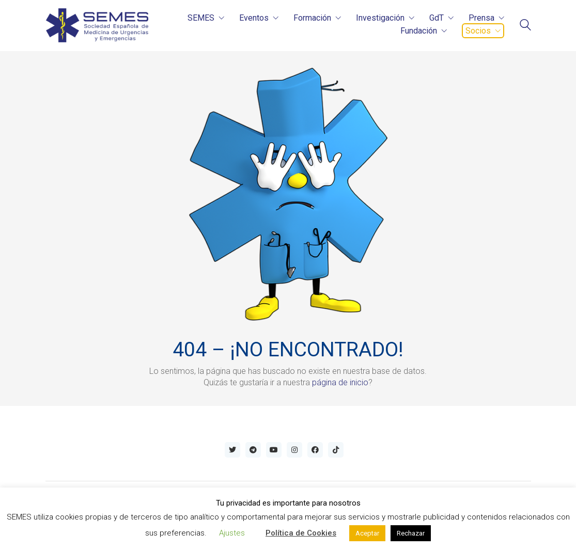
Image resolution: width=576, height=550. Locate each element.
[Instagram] (294, 450)
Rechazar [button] (411, 533)
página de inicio (340, 382)
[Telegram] (253, 450)
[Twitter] (232, 450)
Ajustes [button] (232, 533)
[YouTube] (274, 450)
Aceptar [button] (367, 533)
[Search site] (525, 26)
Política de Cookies (301, 533)
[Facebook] (315, 450)
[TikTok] (336, 450)
